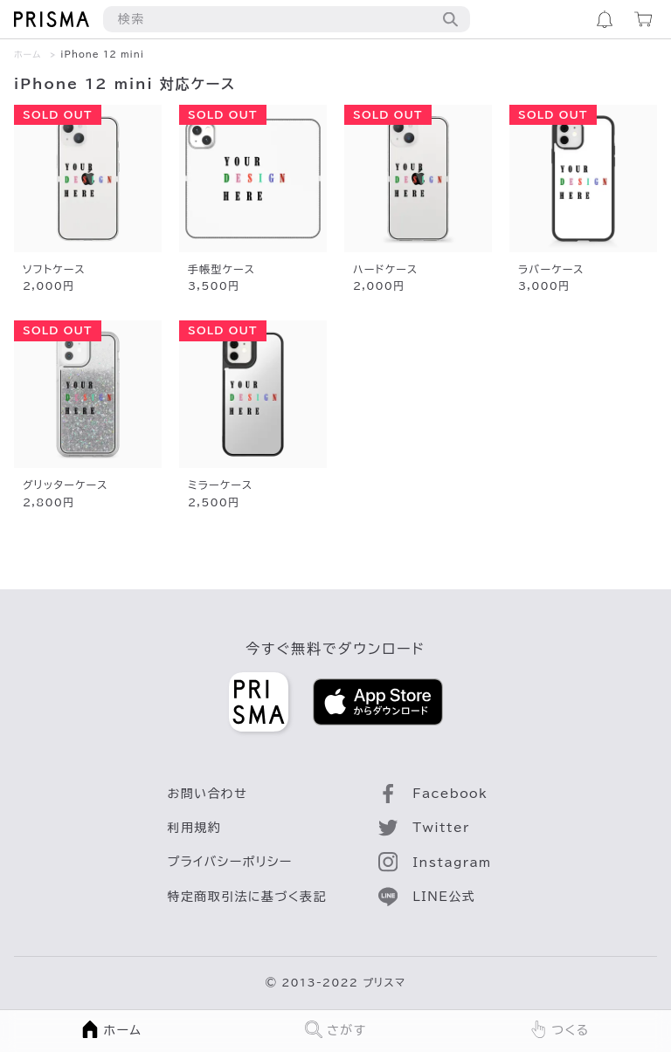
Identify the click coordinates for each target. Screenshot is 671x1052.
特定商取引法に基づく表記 (247, 896)
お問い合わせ (208, 793)
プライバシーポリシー (230, 862)
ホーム (27, 54)
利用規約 (195, 828)
